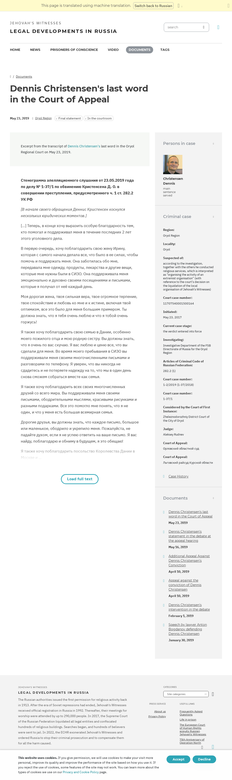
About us (160, 711)
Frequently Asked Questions (191, 713)
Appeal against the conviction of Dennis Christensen (185, 585)
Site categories (176, 694)
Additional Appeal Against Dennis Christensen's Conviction (189, 560)
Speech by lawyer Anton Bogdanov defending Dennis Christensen (188, 629)
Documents (139, 50)
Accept (178, 759)
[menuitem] (15, 49)
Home (15, 50)
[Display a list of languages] (180, 5)
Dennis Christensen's (84, 146)
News (35, 50)
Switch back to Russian (153, 5)
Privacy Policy (157, 716)
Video (113, 50)
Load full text (79, 479)
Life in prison (188, 719)
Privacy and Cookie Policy (81, 772)
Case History (178, 476)
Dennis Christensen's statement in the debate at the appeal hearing (190, 536)
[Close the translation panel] (228, 5)
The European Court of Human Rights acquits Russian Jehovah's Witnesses (193, 729)
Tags (164, 50)
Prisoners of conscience (74, 50)
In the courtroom (99, 118)
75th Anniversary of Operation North (192, 741)
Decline (204, 759)
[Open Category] (213, 694)
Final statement (69, 118)
